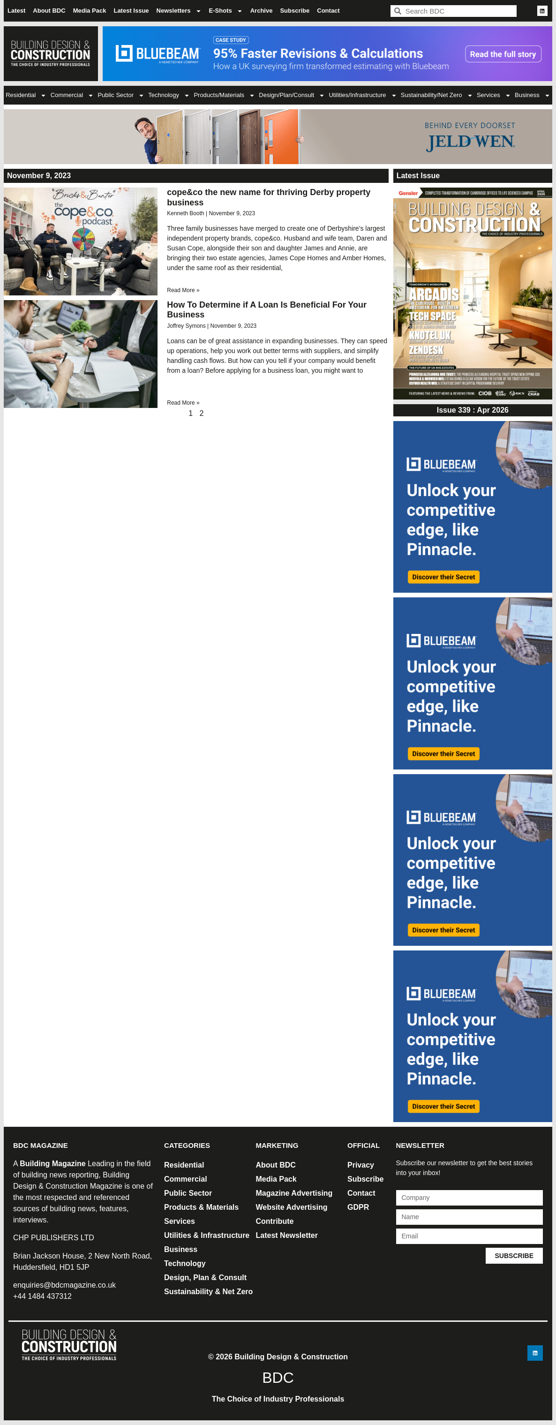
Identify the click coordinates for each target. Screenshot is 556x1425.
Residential (26, 95)
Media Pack (89, 10)
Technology (169, 95)
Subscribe (294, 10)
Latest (16, 10)
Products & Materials (201, 1207)
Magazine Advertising (294, 1193)
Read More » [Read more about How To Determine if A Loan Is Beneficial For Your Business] (183, 403)
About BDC (49, 10)
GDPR (358, 1207)
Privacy (360, 1165)
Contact (328, 10)
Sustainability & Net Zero (208, 1292)
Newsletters (179, 11)
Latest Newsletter (287, 1235)
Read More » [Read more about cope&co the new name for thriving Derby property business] (183, 290)
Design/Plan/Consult (292, 95)
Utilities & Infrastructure (206, 1235)
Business (532, 95)
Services (494, 95)
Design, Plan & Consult (205, 1278)
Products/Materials (224, 95)
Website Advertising (292, 1207)
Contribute (275, 1221)
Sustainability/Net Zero (437, 95)
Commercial (72, 95)
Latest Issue (131, 10)
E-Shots (226, 11)
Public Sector (121, 95)
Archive (261, 10)
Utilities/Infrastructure (363, 95)
